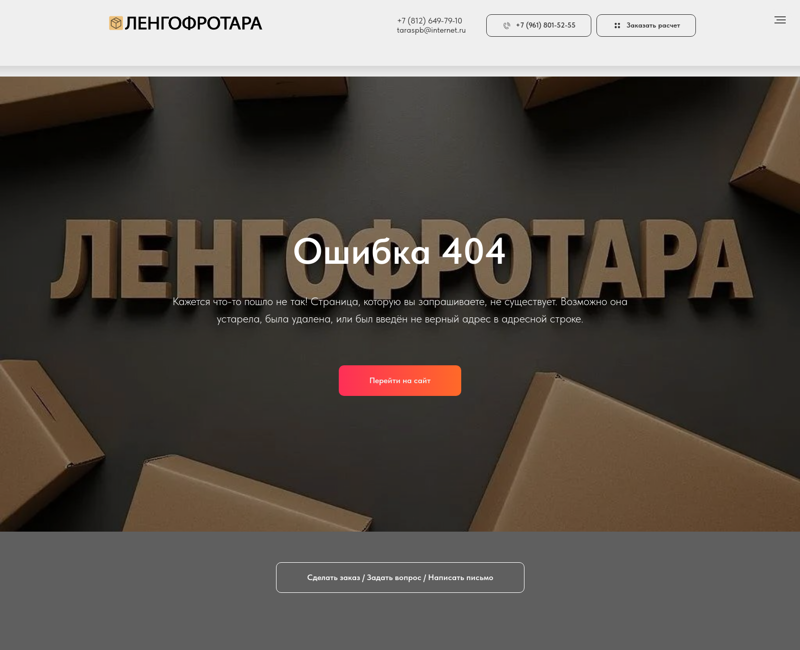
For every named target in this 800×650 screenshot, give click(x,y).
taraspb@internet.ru (431, 30)
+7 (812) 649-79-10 (429, 21)
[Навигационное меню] (780, 19)
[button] (646, 25)
